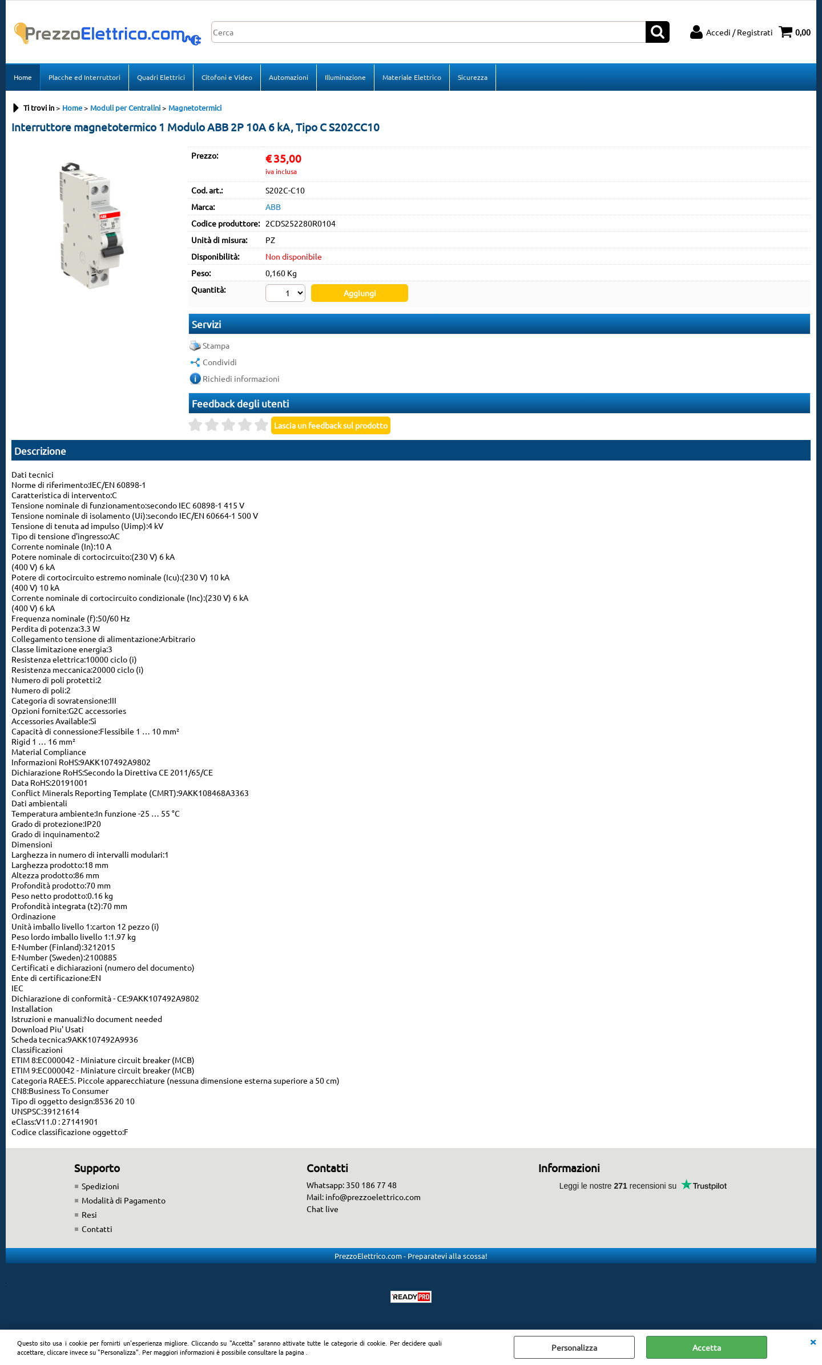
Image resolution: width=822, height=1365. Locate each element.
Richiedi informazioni (241, 378)
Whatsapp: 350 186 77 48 (352, 1185)
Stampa (216, 345)
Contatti (97, 1228)
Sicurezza (472, 77)
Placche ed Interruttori (84, 77)
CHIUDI (812, 1341)
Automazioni (288, 77)
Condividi (220, 362)
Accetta (706, 1347)
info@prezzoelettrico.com (373, 1197)
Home (23, 77)
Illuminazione (345, 77)
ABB (273, 206)
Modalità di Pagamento (124, 1200)
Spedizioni (100, 1186)
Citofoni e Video (227, 77)
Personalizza (574, 1347)
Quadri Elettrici (161, 77)
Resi (89, 1214)
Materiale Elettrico (411, 77)
